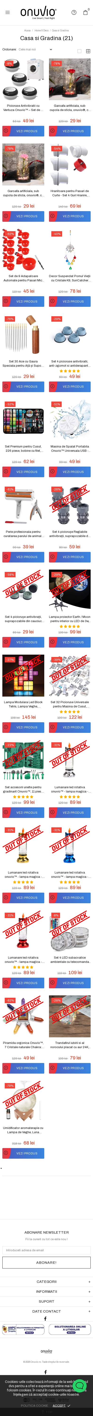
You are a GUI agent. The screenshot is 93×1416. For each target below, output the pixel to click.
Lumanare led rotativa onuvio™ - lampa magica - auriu (23, 875)
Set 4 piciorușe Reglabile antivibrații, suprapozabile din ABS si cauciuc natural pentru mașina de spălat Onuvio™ (69, 534)
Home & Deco (42, 30)
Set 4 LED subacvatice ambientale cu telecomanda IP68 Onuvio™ (69, 960)
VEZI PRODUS (20, 131)
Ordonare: (9, 49)
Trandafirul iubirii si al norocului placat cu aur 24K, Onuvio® (69, 1045)
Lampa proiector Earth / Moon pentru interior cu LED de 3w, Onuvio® (69, 619)
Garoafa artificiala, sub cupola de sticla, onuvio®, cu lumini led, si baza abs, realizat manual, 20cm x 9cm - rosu (70, 108)
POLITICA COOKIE (34, 1405)
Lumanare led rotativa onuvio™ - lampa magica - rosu (23, 960)
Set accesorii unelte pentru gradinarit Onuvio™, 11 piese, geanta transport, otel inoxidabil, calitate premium (23, 790)
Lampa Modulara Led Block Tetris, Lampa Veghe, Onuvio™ (23, 705)
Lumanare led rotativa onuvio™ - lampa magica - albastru (69, 875)
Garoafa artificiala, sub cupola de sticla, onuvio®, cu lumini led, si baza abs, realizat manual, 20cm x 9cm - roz (23, 193)
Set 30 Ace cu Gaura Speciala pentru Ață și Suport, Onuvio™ (23, 364)
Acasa (27, 30)
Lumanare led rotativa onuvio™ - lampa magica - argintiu (69, 790)
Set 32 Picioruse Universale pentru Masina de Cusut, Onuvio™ (70, 705)
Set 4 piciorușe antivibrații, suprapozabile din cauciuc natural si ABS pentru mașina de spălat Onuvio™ (23, 619)
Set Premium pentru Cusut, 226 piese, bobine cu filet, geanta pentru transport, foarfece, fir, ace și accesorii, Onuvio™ (23, 449)
